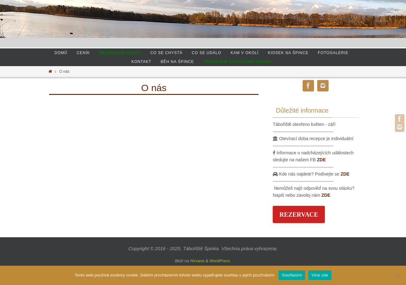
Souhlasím (292, 275)
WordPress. (220, 260)
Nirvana (197, 260)
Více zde (319, 275)
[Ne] (398, 275)
